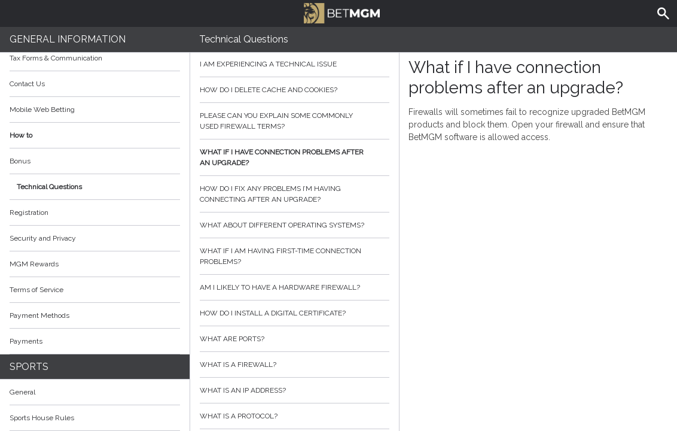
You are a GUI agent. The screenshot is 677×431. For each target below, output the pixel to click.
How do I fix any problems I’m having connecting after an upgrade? (294, 194)
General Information (68, 39)
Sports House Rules (42, 418)
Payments (95, 341)
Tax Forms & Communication (95, 58)
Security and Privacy (43, 238)
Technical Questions (49, 187)
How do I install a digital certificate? (294, 313)
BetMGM (341, 12)
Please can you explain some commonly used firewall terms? (294, 120)
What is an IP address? (294, 390)
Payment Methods (95, 315)
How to (95, 135)
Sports (29, 366)
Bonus (20, 161)
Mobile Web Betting (42, 109)
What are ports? (294, 339)
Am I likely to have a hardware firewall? (294, 287)
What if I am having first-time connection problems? (294, 256)
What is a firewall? (294, 364)
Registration (29, 212)
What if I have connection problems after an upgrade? (294, 157)
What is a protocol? (294, 416)
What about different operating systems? (294, 225)
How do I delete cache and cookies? (294, 90)
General (22, 392)
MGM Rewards (34, 264)
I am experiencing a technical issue (294, 64)
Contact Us (27, 84)
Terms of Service (95, 290)
